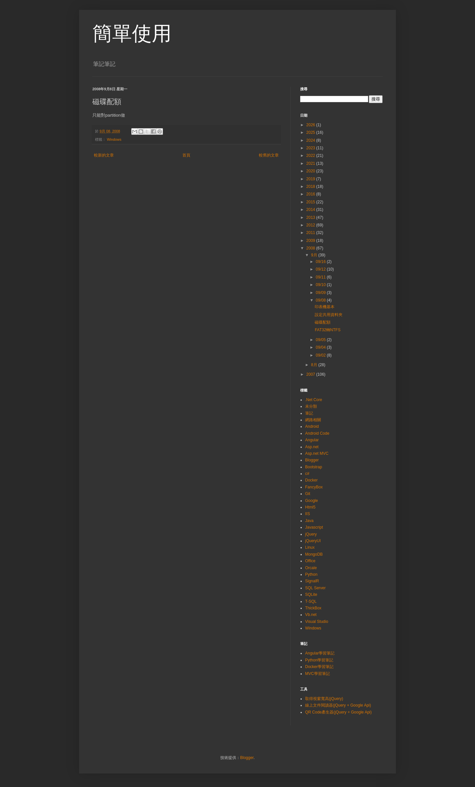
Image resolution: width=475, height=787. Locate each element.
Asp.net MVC (317, 453)
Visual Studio (316, 621)
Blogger (312, 460)
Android (312, 426)
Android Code (317, 433)
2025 (311, 132)
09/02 (321, 355)
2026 (311, 125)
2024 (311, 140)
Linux (310, 547)
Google (311, 500)
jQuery (311, 534)
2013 (311, 217)
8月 (314, 365)
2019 (311, 179)
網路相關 (313, 420)
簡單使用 (132, 33)
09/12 (321, 269)
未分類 (311, 406)
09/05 (321, 339)
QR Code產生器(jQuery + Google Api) (338, 712)
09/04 (321, 347)
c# (307, 473)
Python (311, 574)
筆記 (309, 413)
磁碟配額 (323, 322)
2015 (311, 202)
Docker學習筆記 (319, 666)
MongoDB (314, 554)
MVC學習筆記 (317, 673)
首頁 (186, 155)
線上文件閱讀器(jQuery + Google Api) (338, 705)
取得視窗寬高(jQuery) (324, 698)
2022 (311, 155)
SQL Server (315, 588)
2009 (311, 240)
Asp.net (312, 447)
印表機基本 (324, 307)
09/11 (321, 277)
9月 (314, 255)
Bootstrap (313, 467)
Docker (311, 480)
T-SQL (311, 601)
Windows (114, 139)
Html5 (310, 507)
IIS (307, 513)
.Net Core (313, 399)
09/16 (321, 261)
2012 (311, 225)
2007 (311, 374)
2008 (311, 248)
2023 (311, 148)
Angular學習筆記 (319, 653)
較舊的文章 (269, 155)
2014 (311, 209)
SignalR (312, 581)
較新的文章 (104, 155)
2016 (311, 194)
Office (310, 561)
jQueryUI (313, 541)
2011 (311, 232)
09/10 (321, 284)
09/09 (321, 292)
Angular (312, 440)
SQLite (311, 594)
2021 (311, 163)
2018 (311, 186)
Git (307, 493)
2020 (311, 171)
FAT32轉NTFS (327, 330)
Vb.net (311, 614)
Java (309, 520)
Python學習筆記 (319, 660)
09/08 (321, 300)
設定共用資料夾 (328, 314)
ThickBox (313, 608)
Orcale (311, 568)
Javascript (314, 527)
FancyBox (314, 487)
